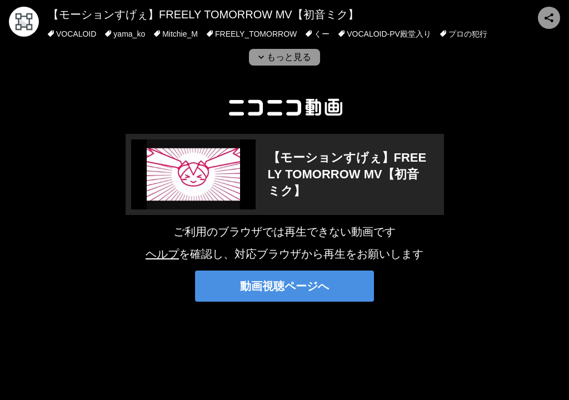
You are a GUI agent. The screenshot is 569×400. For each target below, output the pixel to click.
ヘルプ (162, 254)
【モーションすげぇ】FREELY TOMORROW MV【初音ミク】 (203, 14)
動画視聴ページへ (284, 286)
